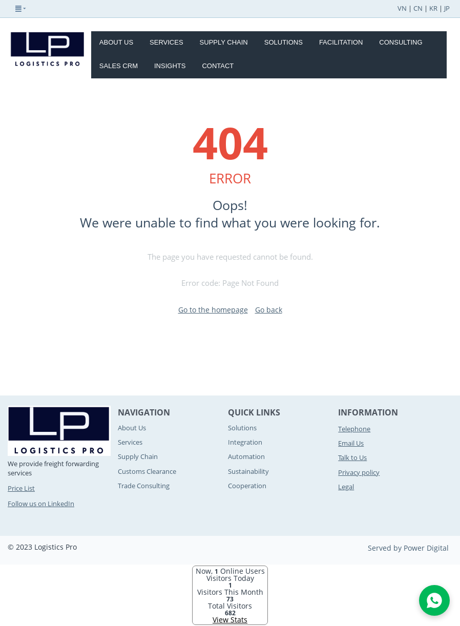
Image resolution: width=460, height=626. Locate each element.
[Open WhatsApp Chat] (434, 600)
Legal (346, 486)
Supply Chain (224, 42)
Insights (169, 66)
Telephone (354, 428)
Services (166, 42)
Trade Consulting (144, 485)
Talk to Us (352, 457)
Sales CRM (118, 66)
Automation (246, 456)
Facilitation (341, 42)
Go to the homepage (213, 310)
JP (447, 8)
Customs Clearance (147, 471)
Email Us (351, 443)
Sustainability (248, 471)
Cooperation (247, 485)
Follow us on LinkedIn (41, 503)
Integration (245, 442)
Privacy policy (359, 472)
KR (433, 8)
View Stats (230, 619)
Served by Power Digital (408, 548)
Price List (21, 488)
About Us (116, 42)
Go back (268, 310)
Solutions (283, 42)
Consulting (400, 42)
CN (418, 8)
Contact (218, 66)
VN (402, 8)
